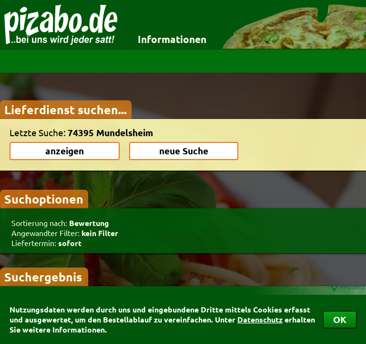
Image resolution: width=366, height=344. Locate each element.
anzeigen (64, 151)
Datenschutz (260, 319)
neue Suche (183, 151)
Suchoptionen (43, 198)
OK (339, 319)
